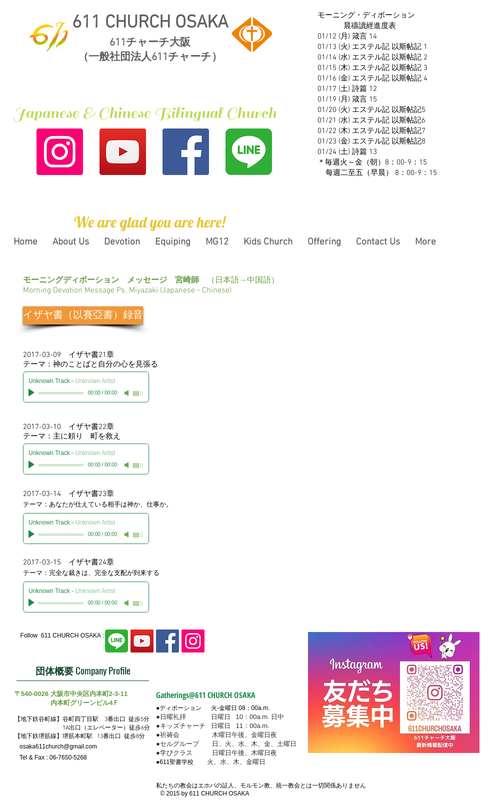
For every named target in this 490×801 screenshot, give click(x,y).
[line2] (249, 151)
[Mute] (127, 393)
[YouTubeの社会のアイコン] (123, 151)
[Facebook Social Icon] (185, 151)
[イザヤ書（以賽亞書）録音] (83, 315)
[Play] (32, 393)
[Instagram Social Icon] (59, 151)
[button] (149, 222)
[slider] (139, 393)
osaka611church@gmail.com (58, 746)
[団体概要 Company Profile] (82, 671)
